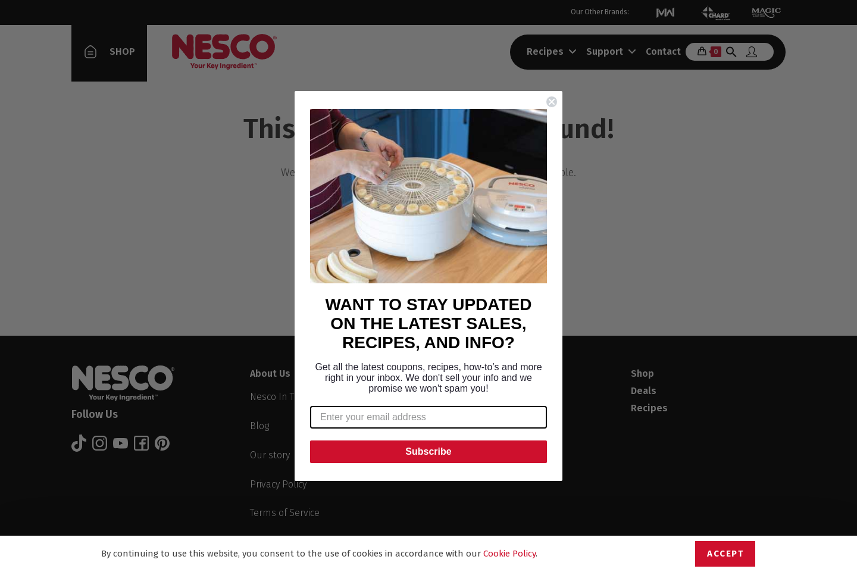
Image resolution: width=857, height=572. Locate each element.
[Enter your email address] (428, 417)
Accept (725, 553)
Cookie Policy (509, 553)
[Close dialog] (552, 102)
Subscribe (428, 451)
